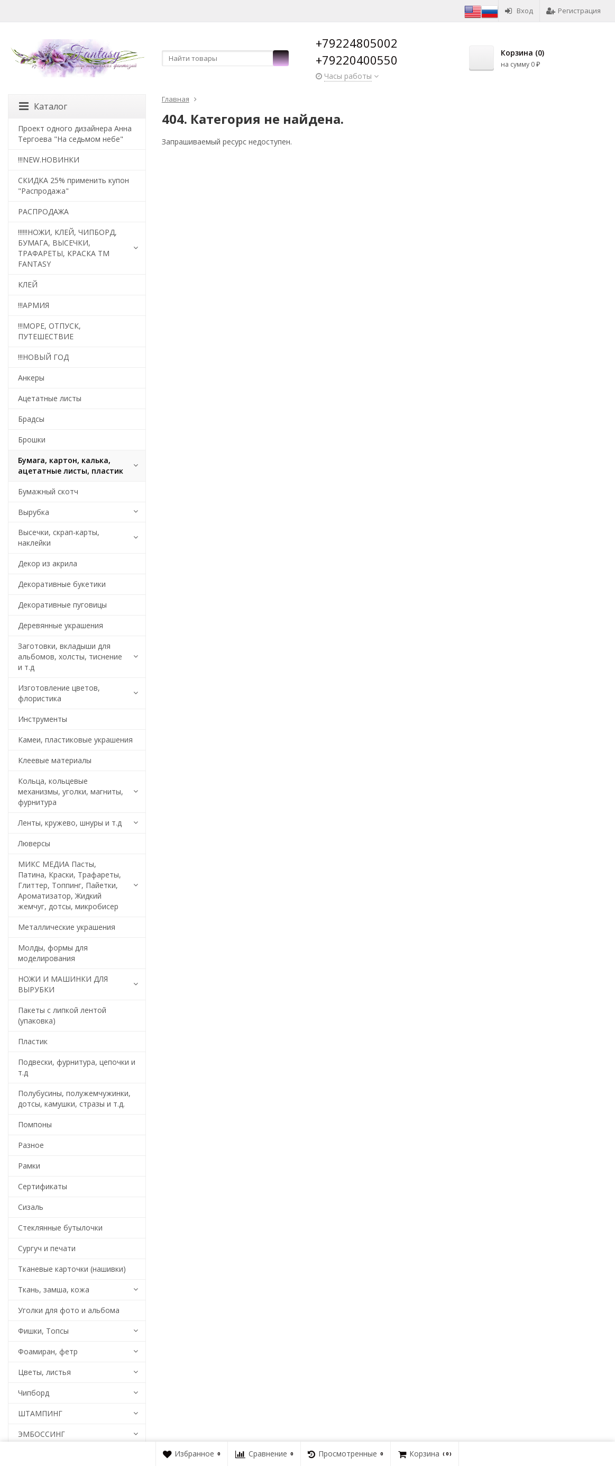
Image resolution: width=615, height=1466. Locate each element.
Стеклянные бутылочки (60, 1228)
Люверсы (34, 843)
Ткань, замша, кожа (53, 1289)
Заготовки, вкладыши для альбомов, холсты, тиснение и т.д (70, 656)
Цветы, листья (44, 1372)
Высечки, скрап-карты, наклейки (58, 537)
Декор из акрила (47, 563)
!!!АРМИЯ (33, 305)
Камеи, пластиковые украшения (75, 740)
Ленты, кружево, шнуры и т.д (70, 823)
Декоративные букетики (62, 584)
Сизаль (30, 1207)
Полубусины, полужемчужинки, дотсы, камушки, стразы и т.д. (74, 1098)
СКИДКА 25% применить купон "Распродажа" (73, 185)
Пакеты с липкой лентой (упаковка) (62, 1015)
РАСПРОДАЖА (43, 211)
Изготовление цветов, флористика (59, 693)
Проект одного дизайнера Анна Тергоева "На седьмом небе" (75, 133)
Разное (31, 1145)
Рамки (29, 1166)
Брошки (31, 440)
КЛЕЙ (28, 284)
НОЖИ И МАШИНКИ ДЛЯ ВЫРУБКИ (63, 984)
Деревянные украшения (60, 625)
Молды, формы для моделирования (53, 953)
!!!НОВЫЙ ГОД (43, 357)
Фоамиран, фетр (48, 1351)
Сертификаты (42, 1186)
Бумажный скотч (48, 491)
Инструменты (42, 719)
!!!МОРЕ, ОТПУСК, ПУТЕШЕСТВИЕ (49, 331)
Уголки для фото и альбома (69, 1310)
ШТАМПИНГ (40, 1413)
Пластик (33, 1041)
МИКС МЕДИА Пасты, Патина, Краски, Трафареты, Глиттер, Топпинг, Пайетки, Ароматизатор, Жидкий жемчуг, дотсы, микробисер (69, 885)
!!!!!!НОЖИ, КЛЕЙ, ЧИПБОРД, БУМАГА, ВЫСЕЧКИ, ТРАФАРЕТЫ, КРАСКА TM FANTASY (67, 248)
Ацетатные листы (49, 398)
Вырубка (33, 512)
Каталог (43, 106)
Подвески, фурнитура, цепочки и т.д (76, 1067)
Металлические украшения (66, 927)
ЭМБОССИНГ (41, 1434)
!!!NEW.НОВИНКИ (48, 160)
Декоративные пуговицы (62, 605)
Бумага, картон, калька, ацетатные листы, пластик (70, 465)
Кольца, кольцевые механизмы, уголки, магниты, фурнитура (70, 791)
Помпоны (35, 1124)
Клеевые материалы (54, 760)
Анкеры (31, 378)
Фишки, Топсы (43, 1331)
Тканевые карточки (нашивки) (72, 1269)
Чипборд (33, 1393)
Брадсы (31, 419)
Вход (519, 10)
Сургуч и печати (47, 1248)
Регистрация (573, 10)
